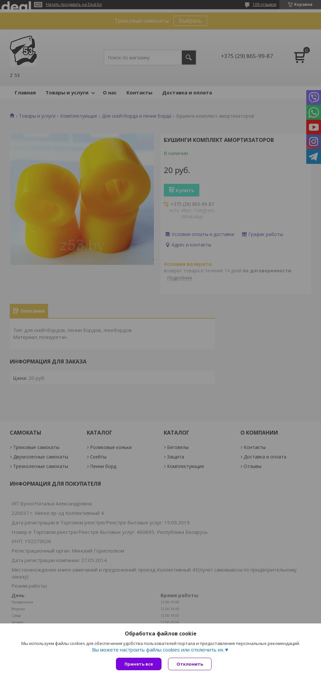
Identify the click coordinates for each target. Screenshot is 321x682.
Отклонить (190, 664)
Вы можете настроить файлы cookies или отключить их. (158, 650)
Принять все (138, 664)
